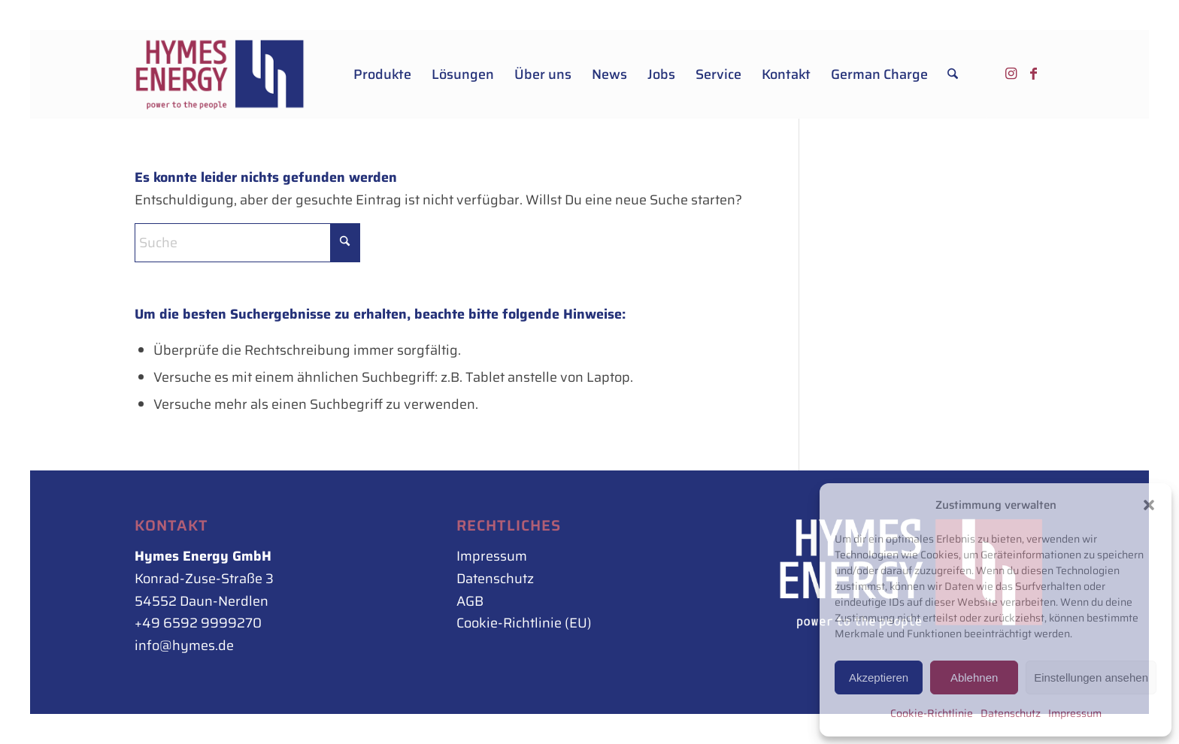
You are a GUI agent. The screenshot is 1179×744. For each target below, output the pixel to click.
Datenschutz (1010, 713)
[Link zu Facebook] (1033, 73)
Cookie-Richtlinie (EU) (524, 623)
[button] (1148, 505)
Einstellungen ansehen (1091, 677)
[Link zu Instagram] (1010, 73)
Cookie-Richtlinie (931, 713)
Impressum (1075, 713)
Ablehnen (974, 677)
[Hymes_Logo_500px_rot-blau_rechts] (220, 74)
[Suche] (953, 74)
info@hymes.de (184, 645)
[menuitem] (382, 74)
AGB (469, 601)
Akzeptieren (878, 677)
